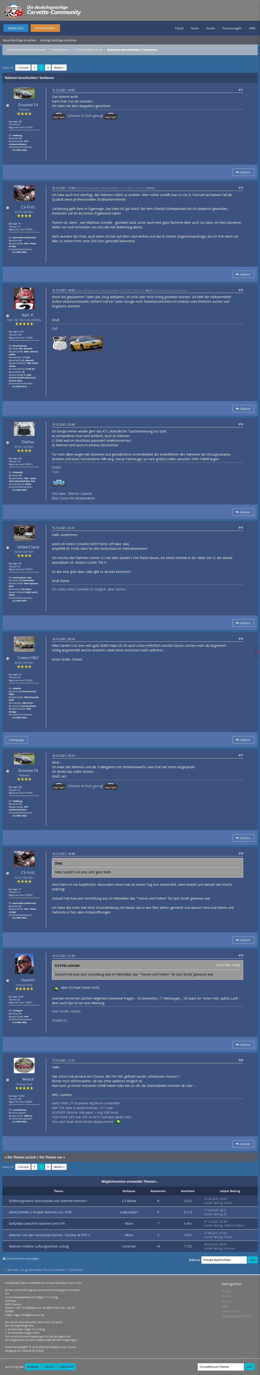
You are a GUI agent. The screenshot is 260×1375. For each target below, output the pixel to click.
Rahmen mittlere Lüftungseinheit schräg (39, 1246)
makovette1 (129, 1212)
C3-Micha (129, 1201)
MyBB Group (58, 1347)
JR (225, 1214)
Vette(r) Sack (28, 547)
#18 (241, 853)
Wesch (28, 1079)
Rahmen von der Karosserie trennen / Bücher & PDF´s (49, 1235)
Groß (49, 1367)
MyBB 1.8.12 (27, 1347)
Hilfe (252, 28)
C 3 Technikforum (86, 50)
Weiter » (59, 67)
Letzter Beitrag (213, 1203)
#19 (241, 955)
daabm (28, 979)
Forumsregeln (232, 28)
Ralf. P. (28, 315)
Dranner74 (28, 104)
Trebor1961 (28, 657)
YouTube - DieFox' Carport (72, 493)
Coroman (129, 1246)
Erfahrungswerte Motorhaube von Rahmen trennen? (48, 1201)
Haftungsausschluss (237, 1316)
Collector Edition (234, 1225)
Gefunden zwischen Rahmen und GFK (37, 1223)
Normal (33, 1367)
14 (158, 1246)
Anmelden (15, 28)
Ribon (129, 1223)
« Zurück (23, 67)
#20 (241, 1060)
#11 (241, 89)
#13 (241, 290)
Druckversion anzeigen (23, 1258)
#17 (241, 755)
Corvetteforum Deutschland (25, 50)
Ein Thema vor (50, 1157)
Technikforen (60, 50)
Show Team (231, 1311)
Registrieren (45, 28)
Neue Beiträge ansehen (19, 40)
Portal (179, 28)
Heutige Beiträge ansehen (58, 40)
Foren (195, 28)
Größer (66, 1367)
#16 (241, 638)
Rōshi (25, 1350)
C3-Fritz (28, 207)
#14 (241, 424)
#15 (241, 527)
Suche (210, 28)
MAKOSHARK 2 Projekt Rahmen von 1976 (40, 1212)
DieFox (28, 441)
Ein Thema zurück (21, 1157)
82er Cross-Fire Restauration (73, 498)
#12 (241, 187)
